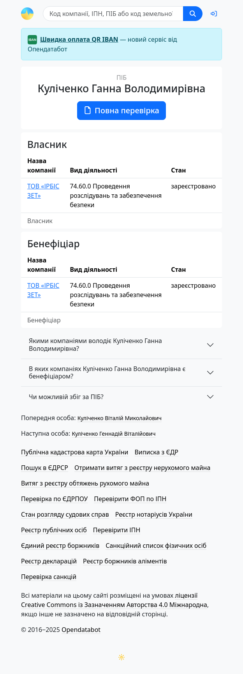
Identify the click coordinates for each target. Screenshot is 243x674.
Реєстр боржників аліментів (125, 561)
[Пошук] (113, 13)
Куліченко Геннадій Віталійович (113, 433)
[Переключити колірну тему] (121, 657)
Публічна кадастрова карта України (74, 452)
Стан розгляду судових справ (65, 514)
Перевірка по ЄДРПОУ (54, 499)
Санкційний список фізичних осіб (156, 545)
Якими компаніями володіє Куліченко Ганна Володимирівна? (95, 344)
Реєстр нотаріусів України (153, 514)
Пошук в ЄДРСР (44, 467)
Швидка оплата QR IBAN (79, 39)
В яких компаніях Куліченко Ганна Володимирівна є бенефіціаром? (107, 372)
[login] (214, 13)
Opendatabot (81, 629)
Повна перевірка (121, 110)
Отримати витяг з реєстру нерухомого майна (142, 467)
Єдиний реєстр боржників (60, 545)
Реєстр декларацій (49, 561)
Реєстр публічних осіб (54, 530)
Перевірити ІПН (117, 530)
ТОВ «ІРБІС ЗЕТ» (43, 191)
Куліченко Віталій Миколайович (119, 418)
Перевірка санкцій (48, 576)
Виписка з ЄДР (156, 452)
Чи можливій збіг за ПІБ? (66, 396)
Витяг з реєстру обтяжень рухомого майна (85, 483)
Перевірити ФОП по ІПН (130, 499)
